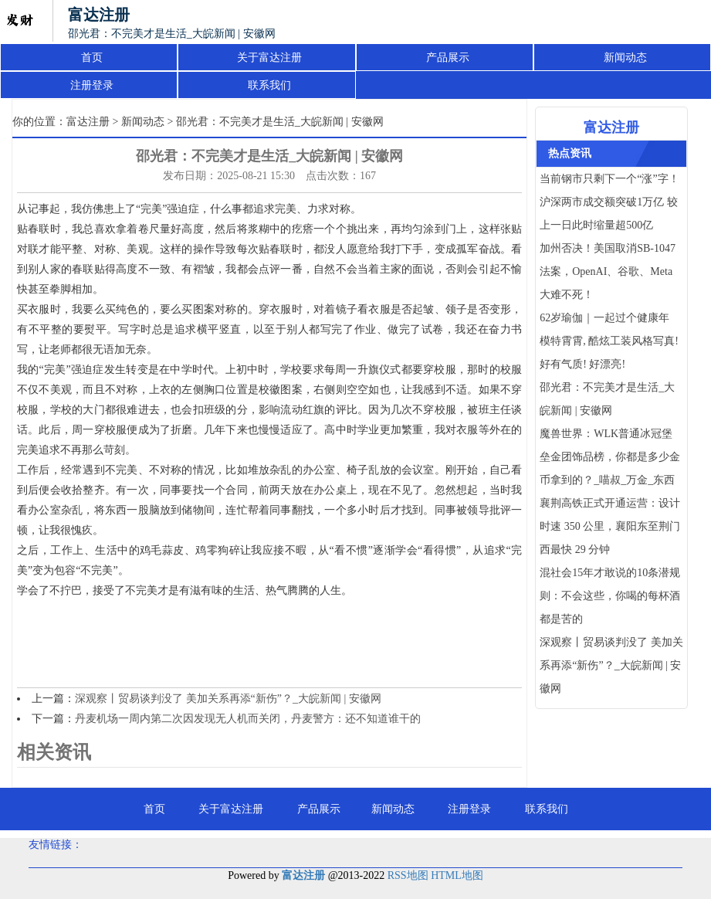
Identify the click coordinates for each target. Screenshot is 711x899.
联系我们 (269, 85)
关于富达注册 (269, 57)
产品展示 (447, 57)
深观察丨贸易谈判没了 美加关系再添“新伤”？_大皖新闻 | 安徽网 (228, 698)
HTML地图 (457, 875)
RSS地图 (408, 875)
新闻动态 (625, 57)
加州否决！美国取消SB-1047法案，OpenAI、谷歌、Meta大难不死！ (607, 271)
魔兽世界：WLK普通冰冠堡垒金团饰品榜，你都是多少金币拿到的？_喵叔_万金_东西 (610, 457)
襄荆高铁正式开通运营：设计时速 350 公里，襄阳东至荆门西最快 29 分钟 (610, 526)
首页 (92, 57)
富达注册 (88, 121)
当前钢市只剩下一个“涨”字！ (609, 179)
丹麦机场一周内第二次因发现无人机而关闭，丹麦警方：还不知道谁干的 (248, 718)
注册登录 (91, 85)
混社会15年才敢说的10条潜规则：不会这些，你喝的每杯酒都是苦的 (610, 596)
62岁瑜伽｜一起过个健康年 (604, 318)
